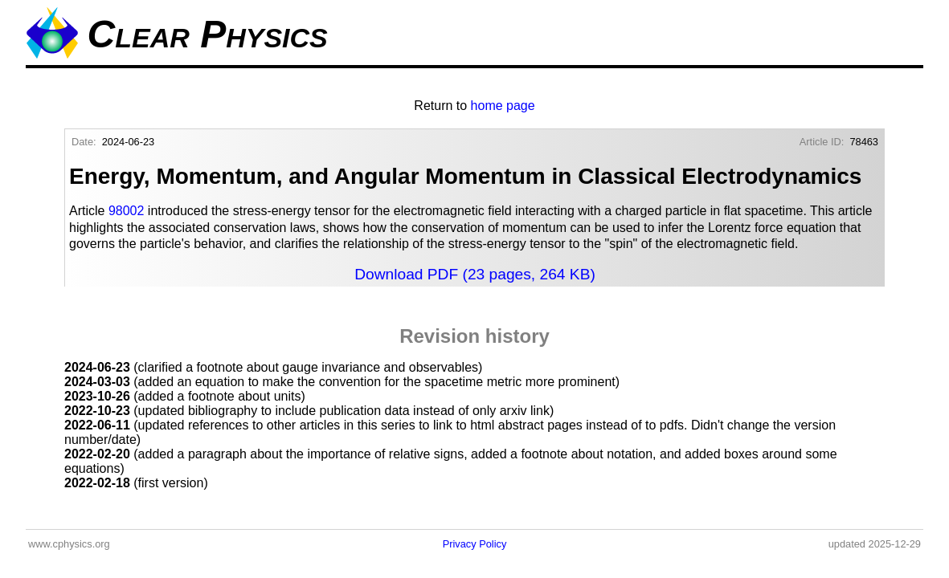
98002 (126, 211)
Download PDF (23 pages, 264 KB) (474, 274)
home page (503, 105)
